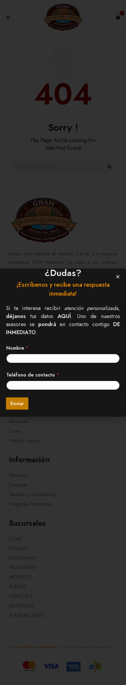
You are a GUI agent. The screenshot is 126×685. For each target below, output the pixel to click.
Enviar (17, 403)
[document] (63, 342)
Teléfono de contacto (32, 375)
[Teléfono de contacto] (63, 385)
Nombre (17, 348)
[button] (118, 276)
